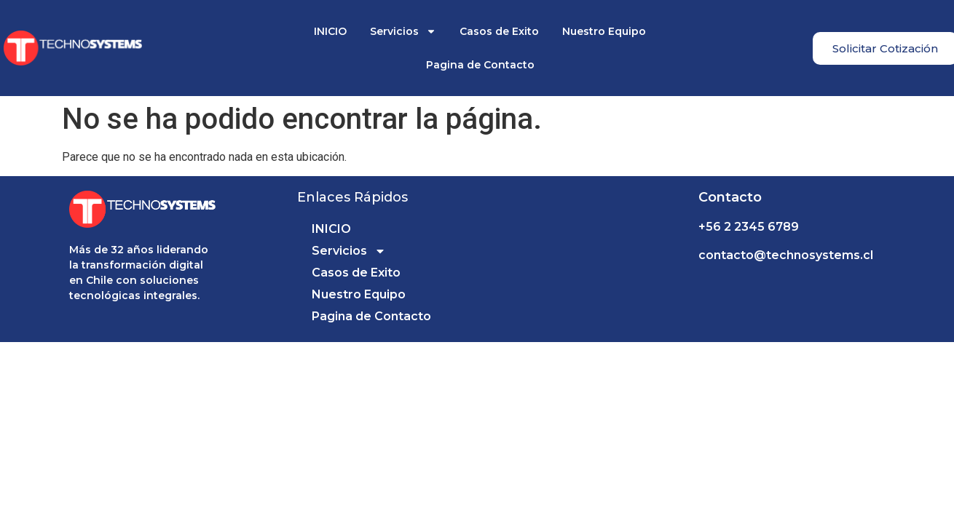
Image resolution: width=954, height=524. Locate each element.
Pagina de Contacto (480, 64)
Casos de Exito (499, 31)
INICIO (330, 31)
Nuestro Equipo (604, 31)
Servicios (403, 31)
